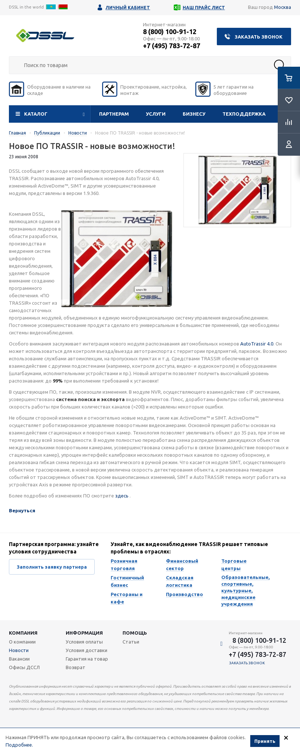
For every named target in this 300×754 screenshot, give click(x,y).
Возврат (75, 667)
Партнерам (114, 113)
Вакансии (19, 658)
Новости (19, 650)
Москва (282, 7)
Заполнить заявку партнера (52, 566)
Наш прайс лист (204, 7)
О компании (22, 641)
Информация (84, 632)
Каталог (36, 113)
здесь (122, 495)
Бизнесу (194, 113)
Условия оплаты (84, 641)
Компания (23, 632)
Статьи (131, 641)
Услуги (156, 113)
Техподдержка (243, 113)
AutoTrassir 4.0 (256, 343)
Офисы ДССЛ (24, 667)
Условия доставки (86, 650)
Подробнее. (19, 744)
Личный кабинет (127, 7)
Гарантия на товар (87, 658)
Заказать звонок (259, 36)
